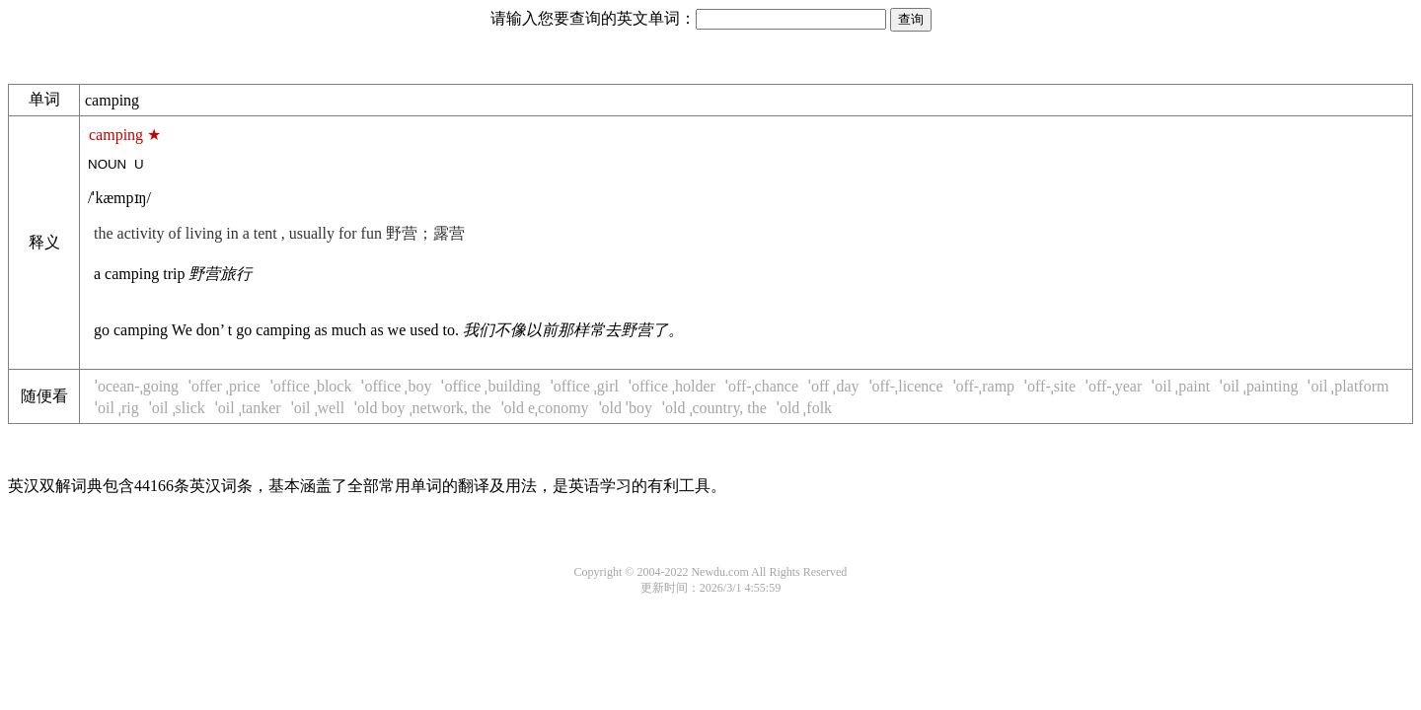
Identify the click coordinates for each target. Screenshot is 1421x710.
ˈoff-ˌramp (984, 386)
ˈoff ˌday (833, 386)
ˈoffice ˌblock (311, 386)
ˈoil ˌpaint (1181, 386)
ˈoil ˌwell (317, 407)
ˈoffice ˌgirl (585, 386)
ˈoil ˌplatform (1348, 386)
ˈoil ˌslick (177, 407)
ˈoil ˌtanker (248, 407)
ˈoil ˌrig (117, 407)
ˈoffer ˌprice (224, 386)
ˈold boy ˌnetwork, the (422, 407)
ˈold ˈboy (625, 407)
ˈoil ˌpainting (1259, 386)
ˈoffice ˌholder (672, 386)
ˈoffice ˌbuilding (490, 386)
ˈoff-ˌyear (1113, 386)
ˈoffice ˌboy (396, 386)
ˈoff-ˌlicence (906, 386)
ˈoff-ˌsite (1050, 386)
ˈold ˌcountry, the (714, 407)
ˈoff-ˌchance (761, 386)
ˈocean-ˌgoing (137, 386)
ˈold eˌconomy (545, 407)
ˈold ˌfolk (804, 407)
